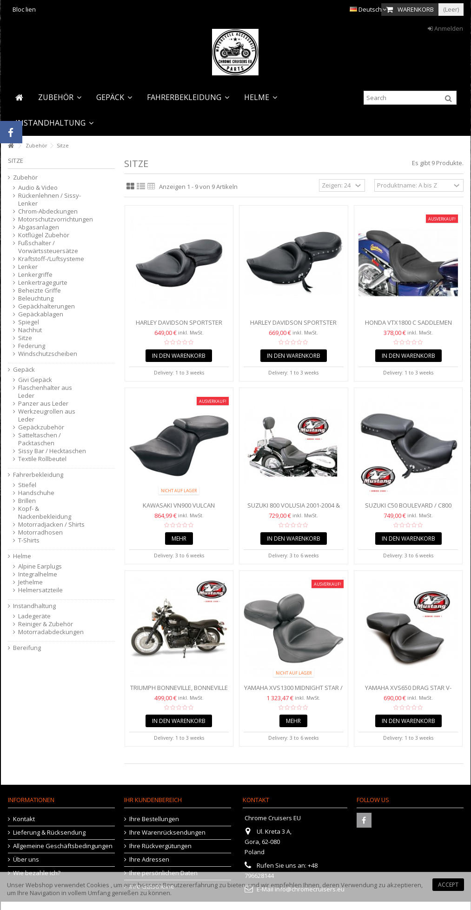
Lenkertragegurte (42, 283)
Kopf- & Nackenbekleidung (44, 513)
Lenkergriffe (35, 275)
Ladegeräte (34, 616)
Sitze (25, 338)
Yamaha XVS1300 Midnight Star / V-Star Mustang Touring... (293, 691)
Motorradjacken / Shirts (51, 525)
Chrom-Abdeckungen (48, 211)
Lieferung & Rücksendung (49, 832)
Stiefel (27, 485)
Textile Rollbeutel (42, 459)
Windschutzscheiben (47, 354)
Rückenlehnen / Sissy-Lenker (49, 199)
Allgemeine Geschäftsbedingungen (63, 846)
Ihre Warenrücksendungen (167, 832)
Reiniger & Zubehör (45, 624)
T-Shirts (29, 540)
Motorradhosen (40, 532)
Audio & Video (38, 188)
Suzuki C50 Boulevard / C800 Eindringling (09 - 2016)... (408, 509)
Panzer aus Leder (43, 404)
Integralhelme (37, 574)
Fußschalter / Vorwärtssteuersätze (48, 247)
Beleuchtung (35, 298)
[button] (60, 97)
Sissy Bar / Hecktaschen (52, 451)
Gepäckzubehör (41, 427)
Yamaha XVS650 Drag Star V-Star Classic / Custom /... (408, 691)
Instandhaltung (34, 606)
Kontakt (24, 819)
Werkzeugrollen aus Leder (46, 415)
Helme (22, 556)
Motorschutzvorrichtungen (52, 219)
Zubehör (25, 177)
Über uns (26, 859)
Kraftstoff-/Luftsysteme (51, 259)
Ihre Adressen (149, 859)
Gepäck (24, 370)
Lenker (28, 267)
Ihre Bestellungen (154, 819)
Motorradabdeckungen (51, 632)
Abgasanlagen (38, 227)
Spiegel (28, 322)
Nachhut (30, 330)
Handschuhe (36, 493)
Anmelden (445, 28)
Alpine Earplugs (40, 566)
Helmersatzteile (40, 590)
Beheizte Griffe (39, 290)
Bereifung (27, 648)
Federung (31, 346)
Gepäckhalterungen (46, 306)
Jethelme (30, 582)
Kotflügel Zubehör (43, 235)
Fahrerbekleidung (38, 475)
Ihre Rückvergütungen (160, 846)
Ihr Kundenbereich (153, 800)
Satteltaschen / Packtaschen (39, 439)
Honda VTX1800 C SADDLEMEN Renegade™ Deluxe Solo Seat (408, 326)
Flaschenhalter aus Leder (45, 392)
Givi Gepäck (35, 380)
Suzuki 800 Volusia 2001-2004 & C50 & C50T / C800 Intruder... (293, 509)
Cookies (97, 885)
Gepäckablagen (40, 314)
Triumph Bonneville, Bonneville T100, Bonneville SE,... (179, 691)
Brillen (27, 501)
